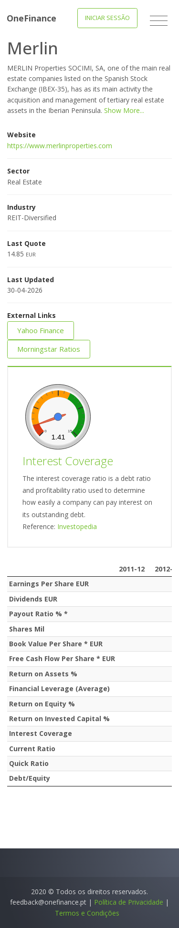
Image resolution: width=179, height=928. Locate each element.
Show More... (124, 110)
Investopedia (77, 526)
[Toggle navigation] (158, 21)
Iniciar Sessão (107, 17)
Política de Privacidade (128, 902)
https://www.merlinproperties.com (59, 145)
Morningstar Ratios (48, 349)
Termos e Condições (87, 913)
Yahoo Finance (40, 330)
